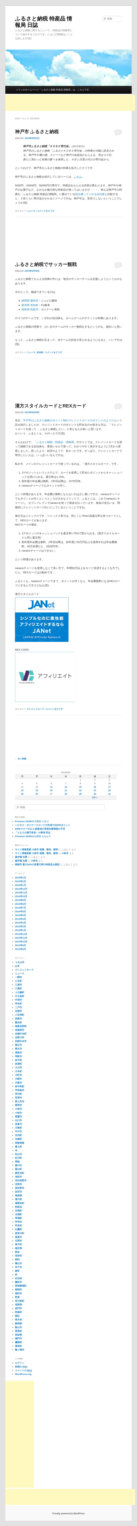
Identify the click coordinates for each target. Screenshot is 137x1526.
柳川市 (18, 1165)
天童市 (18, 1082)
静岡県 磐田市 (30, 300)
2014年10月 (21, 896)
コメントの (23, 1370)
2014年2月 (20, 926)
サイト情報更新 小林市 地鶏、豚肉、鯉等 (36, 849)
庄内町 (18, 1135)
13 (51, 787)
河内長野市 (21, 1180)
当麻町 (18, 1139)
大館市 (18, 1078)
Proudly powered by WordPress (68, 1513)
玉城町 (18, 1214)
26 (36, 794)
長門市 (18, 1308)
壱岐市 (18, 1056)
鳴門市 (18, 1338)
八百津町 (19, 1014)
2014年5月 (20, 915)
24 (109, 790)
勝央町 (18, 1022)
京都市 (18, 1011)
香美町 (18, 1331)
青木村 (18, 1319)
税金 (17, 1252)
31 (109, 794)
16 (95, 787)
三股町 (18, 988)
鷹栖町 (18, 1342)
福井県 (18, 1248)
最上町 (18, 1146)
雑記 (17, 1316)
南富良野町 (21, 1026)
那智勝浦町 (21, 1285)
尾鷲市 (18, 1116)
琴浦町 (18, 1218)
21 (66, 790)
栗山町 (18, 1169)
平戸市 (18, 1131)
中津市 (18, 1000)
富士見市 (19, 1101)
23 (95, 790)
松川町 (18, 1158)
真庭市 (18, 1237)
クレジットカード (35, 709)
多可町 (18, 1060)
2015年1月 (20, 885)
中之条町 (19, 996)
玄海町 (18, 1210)
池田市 (18, 1176)
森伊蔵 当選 (21, 857)
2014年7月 (20, 907)
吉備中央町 (21, 1033)
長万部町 (19, 1301)
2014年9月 (20, 900)
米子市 (18, 1267)
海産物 (18, 1195)
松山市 (18, 1154)
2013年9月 (20, 945)
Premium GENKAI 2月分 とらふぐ (33, 836)
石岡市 (18, 1240)
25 (22, 794)
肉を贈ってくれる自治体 (90, 194)
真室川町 (19, 1233)
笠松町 (18, 1255)
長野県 (18, 1304)
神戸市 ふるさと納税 (37, 131)
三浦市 (18, 984)
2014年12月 (21, 889)
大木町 (18, 1071)
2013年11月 (21, 938)
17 (109, 787)
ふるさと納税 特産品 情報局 (55, 442)
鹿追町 (18, 1346)
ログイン (19, 1363)
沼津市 (18, 1184)
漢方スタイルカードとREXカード (50, 405)
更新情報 (19, 1143)
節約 (17, 1259)
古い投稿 (20, 758)
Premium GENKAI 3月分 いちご (32, 821)
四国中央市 (21, 1041)
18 (22, 790)
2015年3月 (20, 877)
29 (80, 794)
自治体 (40, 352)
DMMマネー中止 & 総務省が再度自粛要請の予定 (40, 828)
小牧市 (18, 1112)
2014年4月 (20, 919)
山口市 (18, 1120)
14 (66, 787)
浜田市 (18, 1191)
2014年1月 (20, 930)
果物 (17, 1161)
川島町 (18, 1127)
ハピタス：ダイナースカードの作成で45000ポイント (42, 825)
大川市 (18, 1067)
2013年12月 (21, 934)
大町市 (18, 1075)
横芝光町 (19, 1173)
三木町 (18, 981)
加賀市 (18, 1018)
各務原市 (19, 1030)
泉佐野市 (19, 1188)
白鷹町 (18, 1229)
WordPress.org (23, 1374)
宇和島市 (19, 1090)
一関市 (18, 977)
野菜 (17, 1297)
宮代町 (18, 1094)
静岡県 (18, 1323)
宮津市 (18, 1097)
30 (95, 794)
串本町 (18, 1003)
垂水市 (18, 1048)
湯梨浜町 (19, 1203)
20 (51, 790)
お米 (17, 966)
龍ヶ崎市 (19, 1349)
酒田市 (18, 1293)
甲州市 (18, 1221)
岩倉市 (18, 1124)
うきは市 (19, 962)
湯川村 (18, 1199)
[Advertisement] (70, 103)
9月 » (95, 797)
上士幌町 (19, 992)
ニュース (31, 211)
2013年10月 (21, 941)
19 (36, 790)
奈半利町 (19, 1086)
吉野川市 (19, 1037)
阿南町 (18, 1312)
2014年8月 (20, 904)
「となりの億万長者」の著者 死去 (32, 832)
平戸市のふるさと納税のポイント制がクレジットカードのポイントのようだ (68, 420)
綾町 (17, 1270)
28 (66, 794)
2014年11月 (21, 892)
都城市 (18, 1289)
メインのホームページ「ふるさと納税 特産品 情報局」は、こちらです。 (53, 89)
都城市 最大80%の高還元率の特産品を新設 (37, 864)
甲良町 (18, 1225)
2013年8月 (20, 949)
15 (80, 787)
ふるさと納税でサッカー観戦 (46, 264)
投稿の (21, 1366)
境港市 (18, 1052)
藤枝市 (18, 1282)
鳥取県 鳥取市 (30, 309)
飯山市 (18, 1327)
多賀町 (18, 1063)
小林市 (65, 853)
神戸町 (18, 1244)
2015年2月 (20, 881)
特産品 (18, 1207)
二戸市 (18, 1007)
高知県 (18, 1334)
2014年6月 (20, 911)
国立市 (18, 1045)
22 (80, 790)
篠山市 (18, 1263)
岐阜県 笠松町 (30, 305)
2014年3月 (20, 922)
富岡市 (18, 1105)
